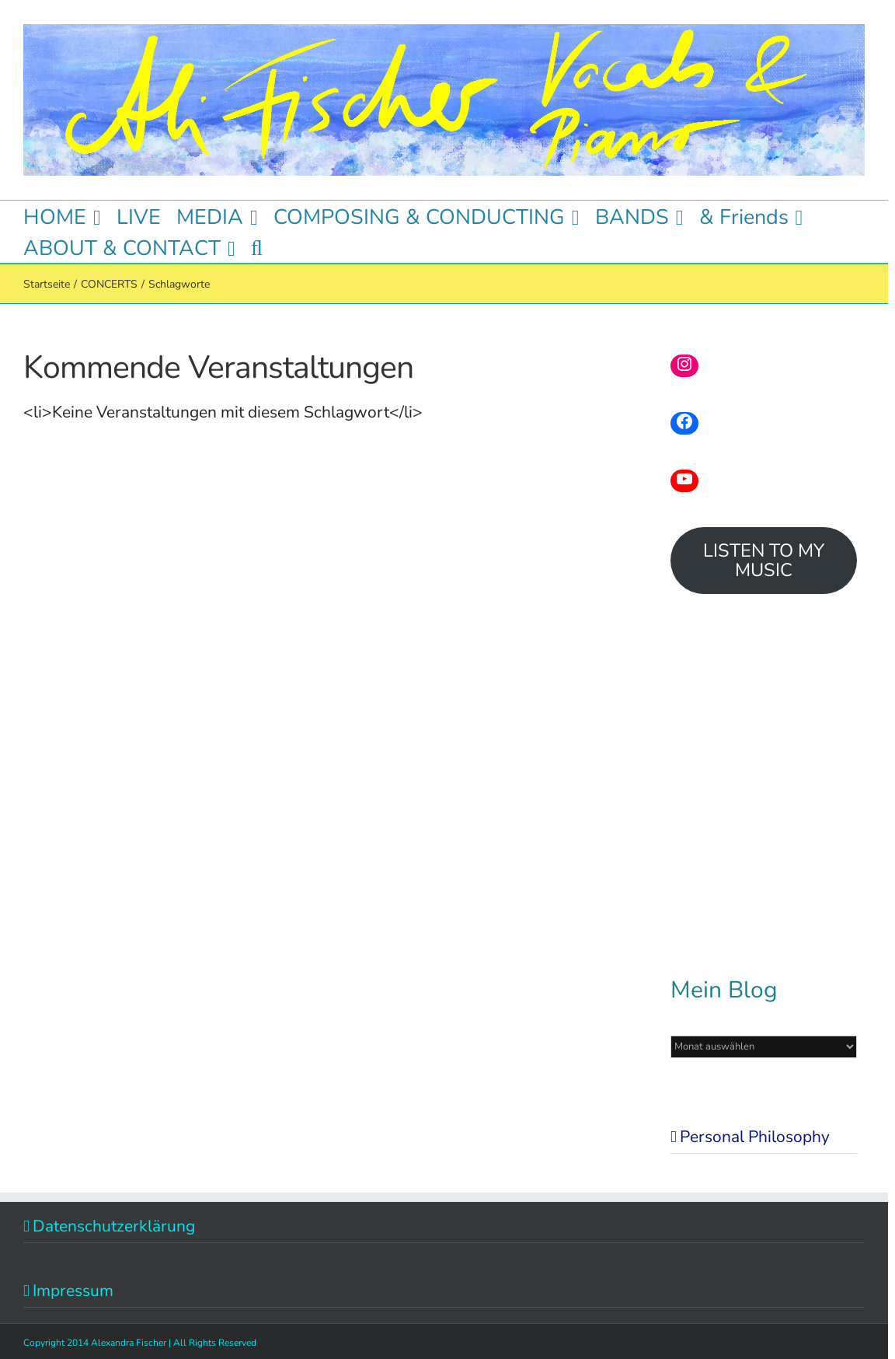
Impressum (73, 1290)
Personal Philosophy (755, 1137)
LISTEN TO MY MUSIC (763, 560)
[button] (257, 247)
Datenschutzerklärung (114, 1226)
